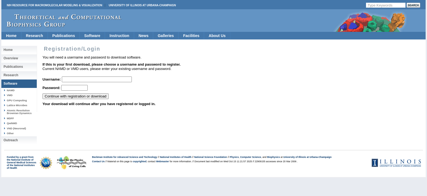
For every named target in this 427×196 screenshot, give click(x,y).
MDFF (10, 118)
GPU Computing (17, 100)
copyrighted (139, 161)
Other (10, 133)
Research (34, 35)
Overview (11, 58)
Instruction (119, 35)
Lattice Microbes (17, 105)
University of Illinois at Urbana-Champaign (142, 5)
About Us (217, 35)
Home (11, 35)
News (144, 35)
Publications (63, 35)
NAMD (11, 90)
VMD (10, 95)
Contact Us (98, 161)
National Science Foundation (210, 157)
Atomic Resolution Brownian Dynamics (19, 112)
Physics (234, 157)
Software (92, 35)
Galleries (166, 35)
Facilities (191, 35)
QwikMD (12, 123)
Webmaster (162, 161)
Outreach (11, 140)
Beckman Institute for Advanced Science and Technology (124, 157)
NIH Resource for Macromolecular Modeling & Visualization (54, 5)
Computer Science (250, 157)
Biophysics (273, 157)
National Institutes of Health (175, 157)
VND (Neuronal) (16, 128)
